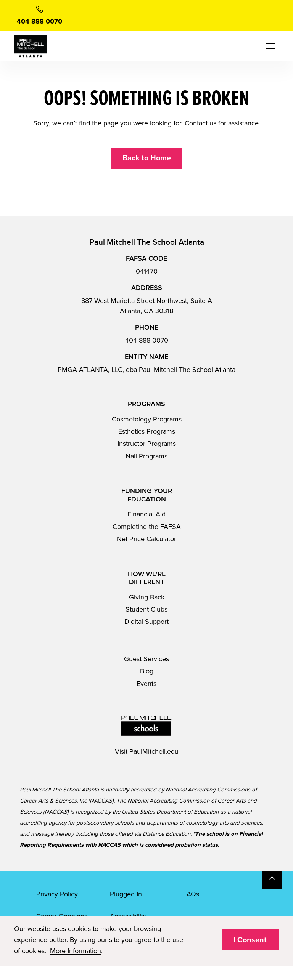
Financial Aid (146, 514)
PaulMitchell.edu (154, 751)
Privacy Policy (57, 894)
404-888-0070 (146, 340)
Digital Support (146, 621)
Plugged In (126, 894)
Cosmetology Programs (147, 419)
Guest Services (146, 659)
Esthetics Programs (146, 431)
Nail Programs (146, 456)
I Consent (250, 940)
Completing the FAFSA (147, 526)
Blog (146, 671)
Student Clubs (146, 609)
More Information (75, 951)
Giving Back (146, 597)
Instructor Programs (147, 443)
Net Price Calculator (146, 539)
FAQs (191, 894)
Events (146, 683)
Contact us (200, 123)
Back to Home (146, 158)
